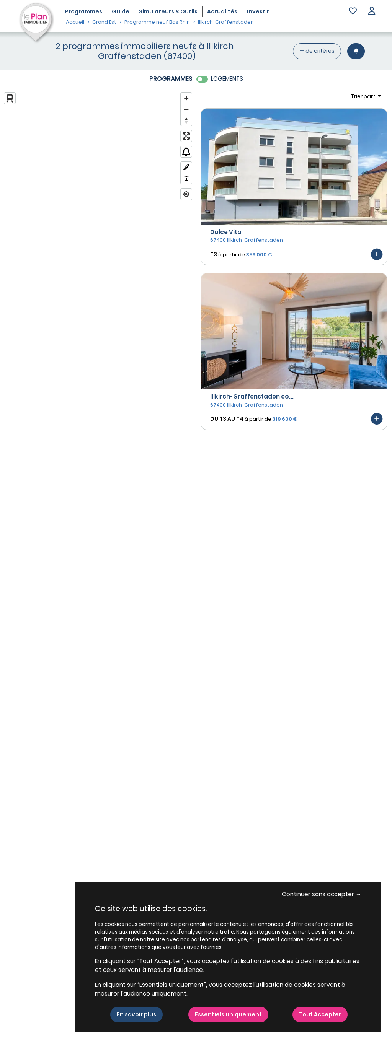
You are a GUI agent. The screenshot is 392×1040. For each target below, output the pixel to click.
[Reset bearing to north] (186, 120)
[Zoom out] (186, 109)
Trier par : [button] (363, 96)
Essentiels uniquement (228, 1014)
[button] (371, 11)
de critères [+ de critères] (317, 51)
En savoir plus (136, 1014)
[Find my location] (186, 194)
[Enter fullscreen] (186, 136)
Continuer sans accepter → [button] (321, 894)
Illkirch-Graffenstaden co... (252, 396)
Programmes (83, 11)
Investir (258, 11)
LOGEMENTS (227, 79)
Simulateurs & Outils (168, 11)
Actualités (222, 11)
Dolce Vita (226, 232)
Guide (120, 11)
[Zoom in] (186, 98)
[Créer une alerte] (356, 51)
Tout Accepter (320, 1014)
